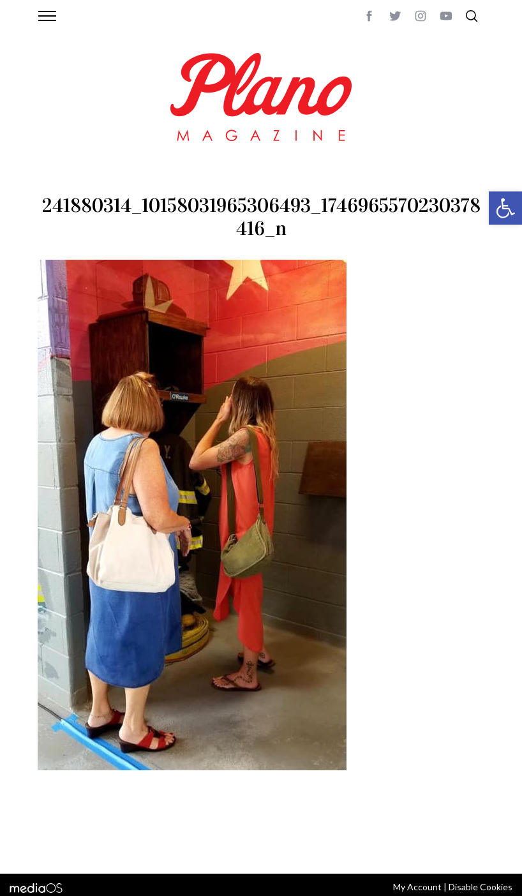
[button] (505, 208)
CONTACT (89, 831)
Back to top (460, 832)
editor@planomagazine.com (98, 847)
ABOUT (51, 831)
